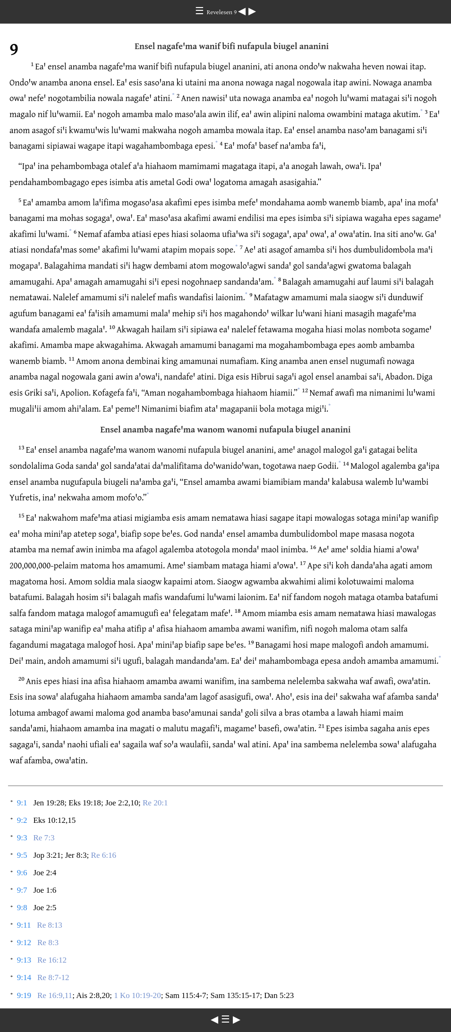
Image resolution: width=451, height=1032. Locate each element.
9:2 (22, 820)
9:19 (24, 995)
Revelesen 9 (222, 12)
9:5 (22, 855)
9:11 (24, 925)
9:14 (24, 977)
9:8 (22, 907)
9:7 (22, 890)
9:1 (22, 802)
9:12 (24, 942)
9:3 (22, 837)
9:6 (22, 872)
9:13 (24, 960)
